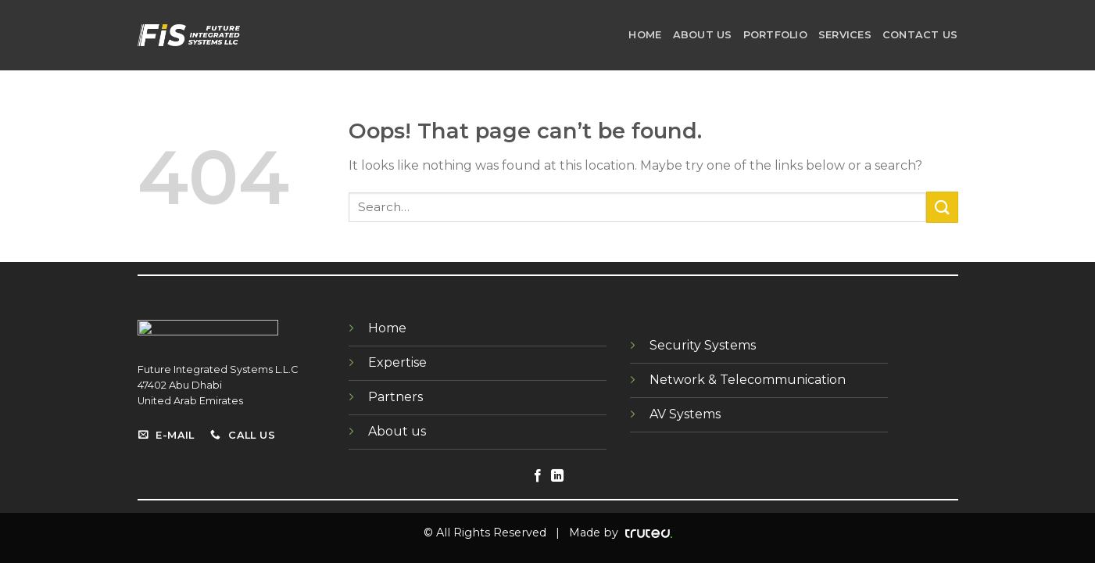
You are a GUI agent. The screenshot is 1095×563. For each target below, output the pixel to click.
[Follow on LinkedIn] (557, 476)
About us (702, 35)
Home (644, 35)
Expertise (397, 362)
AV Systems (685, 414)
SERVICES (844, 35)
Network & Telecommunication (747, 379)
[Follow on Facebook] (537, 476)
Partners (395, 396)
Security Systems (702, 345)
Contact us (920, 35)
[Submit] (941, 207)
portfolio (775, 35)
